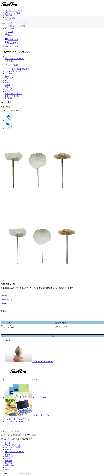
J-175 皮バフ (5, 303)
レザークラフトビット (13, 94)
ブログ (9, 32)
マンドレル (9, 78)
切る (7, 87)
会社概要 (8, 20)
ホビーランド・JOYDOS (14, 59)
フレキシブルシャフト (13, 11)
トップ (7, 56)
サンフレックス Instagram (14, 421)
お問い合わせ (10, 465)
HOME (7, 443)
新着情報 (8, 461)
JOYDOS (8, 98)
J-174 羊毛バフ (6, 299)
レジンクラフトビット (13, 96)
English (9, 35)
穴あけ (7, 85)
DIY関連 (8, 449)
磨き (7, 82)
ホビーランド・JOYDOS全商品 (17, 69)
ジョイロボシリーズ (13, 71)
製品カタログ (10, 456)
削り (7, 76)
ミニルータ (9, 73)
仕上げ (7, 80)
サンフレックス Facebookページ (17, 419)
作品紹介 (8, 17)
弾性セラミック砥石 (13, 13)
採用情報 (10, 28)
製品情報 (8, 15)
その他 (7, 91)
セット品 (8, 89)
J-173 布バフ (5, 295)
